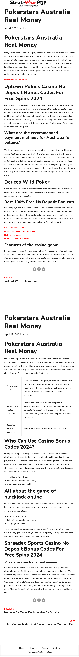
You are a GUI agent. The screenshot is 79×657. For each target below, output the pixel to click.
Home (21, 649)
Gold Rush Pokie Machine (15, 227)
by (24, 28)
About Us (32, 649)
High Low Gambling (13, 234)
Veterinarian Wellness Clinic (39, 653)
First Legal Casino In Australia (17, 238)
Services (57, 649)
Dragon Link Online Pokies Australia (20, 231)
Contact (44, 649)
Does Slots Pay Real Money (16, 79)
